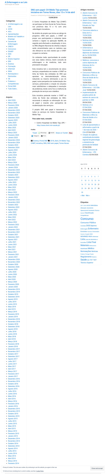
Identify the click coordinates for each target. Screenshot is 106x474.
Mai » (88, 195)
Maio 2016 (12, 396)
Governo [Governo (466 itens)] (83, 234)
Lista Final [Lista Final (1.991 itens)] (91, 242)
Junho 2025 (12, 125)
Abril (56, 141)
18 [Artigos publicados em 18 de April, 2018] (89, 184)
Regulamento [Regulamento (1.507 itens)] (86, 257)
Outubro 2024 (13, 145)
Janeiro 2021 (13, 257)
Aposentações (13, 34)
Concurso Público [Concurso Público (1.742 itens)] (88, 222)
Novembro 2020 (14, 262)
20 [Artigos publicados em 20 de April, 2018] (95, 184)
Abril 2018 (12, 339)
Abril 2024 (12, 160)
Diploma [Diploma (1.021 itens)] (93, 226)
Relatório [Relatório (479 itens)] (94, 257)
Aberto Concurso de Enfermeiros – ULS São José (91, 87)
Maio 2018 (12, 337)
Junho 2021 (12, 244)
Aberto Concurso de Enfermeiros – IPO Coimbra (90, 152)
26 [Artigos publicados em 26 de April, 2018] (92, 188)
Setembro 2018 (13, 327)
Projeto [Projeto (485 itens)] (92, 254)
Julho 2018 (12, 332)
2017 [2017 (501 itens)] (82, 205)
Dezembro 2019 (14, 289)
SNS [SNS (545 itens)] (88, 260)
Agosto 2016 (12, 389)
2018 (52, 141)
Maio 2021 (12, 247)
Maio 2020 (12, 277)
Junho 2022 (12, 215)
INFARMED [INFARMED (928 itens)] (84, 236)
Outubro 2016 (13, 384)
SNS (44, 143)
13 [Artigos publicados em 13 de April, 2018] (95, 180)
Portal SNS (12, 86)
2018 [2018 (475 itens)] (85, 205)
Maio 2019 (12, 307)
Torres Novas (64, 143)
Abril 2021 (12, 249)
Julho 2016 (12, 391)
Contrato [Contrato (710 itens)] (83, 226)
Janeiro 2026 (13, 108)
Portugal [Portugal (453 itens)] (87, 254)
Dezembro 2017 (14, 349)
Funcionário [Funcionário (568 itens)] (96, 231)
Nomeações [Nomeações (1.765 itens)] (86, 251)
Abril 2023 (12, 190)
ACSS (10, 29)
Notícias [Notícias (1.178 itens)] (95, 251)
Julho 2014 (12, 451)
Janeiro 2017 (13, 376)
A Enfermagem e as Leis (16, 2)
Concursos (12, 49)
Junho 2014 (12, 453)
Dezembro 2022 (14, 200)
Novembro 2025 (14, 113)
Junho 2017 (12, 364)
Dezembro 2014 (14, 438)
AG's (9, 32)
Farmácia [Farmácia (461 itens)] (89, 231)
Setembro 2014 (13, 446)
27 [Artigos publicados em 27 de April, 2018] (95, 188)
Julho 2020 (12, 272)
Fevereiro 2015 (13, 434)
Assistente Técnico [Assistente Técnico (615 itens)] (93, 210)
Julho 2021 (12, 242)
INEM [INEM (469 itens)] (91, 234)
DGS (9, 54)
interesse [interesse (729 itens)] (95, 236)
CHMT (33, 143)
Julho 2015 (12, 421)
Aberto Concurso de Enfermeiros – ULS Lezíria (90, 15)
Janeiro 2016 (13, 406)
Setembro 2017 (13, 356)
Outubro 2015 (13, 414)
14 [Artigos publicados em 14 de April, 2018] (98, 180)
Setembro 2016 (13, 386)
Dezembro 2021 (14, 230)
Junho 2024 (12, 155)
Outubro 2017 (13, 354)
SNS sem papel (52, 143)
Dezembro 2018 (14, 319)
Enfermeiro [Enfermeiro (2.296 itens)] (93, 228)
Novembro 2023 (14, 172)
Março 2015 (12, 431)
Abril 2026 (12, 100)
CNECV (10, 46)
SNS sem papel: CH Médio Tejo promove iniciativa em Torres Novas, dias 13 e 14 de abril (53, 11)
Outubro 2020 (13, 264)
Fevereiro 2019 (13, 314)
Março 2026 (12, 103)
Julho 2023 (12, 182)
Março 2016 (12, 401)
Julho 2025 (12, 123)
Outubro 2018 (13, 324)
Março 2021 (12, 252)
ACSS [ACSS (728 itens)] (88, 205)
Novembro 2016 (14, 381)
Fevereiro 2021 (13, 254)
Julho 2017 (12, 361)
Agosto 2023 (12, 180)
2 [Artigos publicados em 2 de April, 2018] (81, 176)
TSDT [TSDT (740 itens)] (95, 260)
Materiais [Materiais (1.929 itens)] (85, 245)
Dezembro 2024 (14, 140)
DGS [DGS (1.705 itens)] (88, 225)
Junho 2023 (12, 185)
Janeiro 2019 (13, 317)
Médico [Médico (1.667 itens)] (91, 248)
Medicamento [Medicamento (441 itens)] (92, 245)
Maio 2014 (12, 456)
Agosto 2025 (12, 120)
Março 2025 (12, 133)
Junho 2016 (12, 394)
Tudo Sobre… (13, 89)
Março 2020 (12, 282)
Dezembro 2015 (14, 409)
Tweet (35, 133)
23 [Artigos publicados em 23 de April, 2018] (82, 188)
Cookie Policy (40, 471)
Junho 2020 (12, 274)
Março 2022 (12, 222)
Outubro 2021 (13, 235)
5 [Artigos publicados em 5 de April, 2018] (91, 176)
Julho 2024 (12, 152)
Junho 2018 (12, 334)
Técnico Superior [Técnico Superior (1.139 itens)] (87, 263)
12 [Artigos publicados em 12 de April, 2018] (92, 180)
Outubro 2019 (13, 294)
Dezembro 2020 (14, 259)
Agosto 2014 (12, 448)
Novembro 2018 (14, 322)
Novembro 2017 (14, 351)
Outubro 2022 (13, 205)
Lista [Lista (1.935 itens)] (83, 239)
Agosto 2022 (12, 210)
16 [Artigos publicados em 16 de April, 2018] (82, 184)
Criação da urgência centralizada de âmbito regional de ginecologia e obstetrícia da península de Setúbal (91, 140)
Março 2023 (12, 192)
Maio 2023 (12, 187)
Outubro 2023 (13, 175)
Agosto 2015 (12, 419)
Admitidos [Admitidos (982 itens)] (94, 205)
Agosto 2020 (12, 269)
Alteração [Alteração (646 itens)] (83, 208)
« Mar (83, 195)
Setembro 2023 (13, 177)
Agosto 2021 (12, 240)
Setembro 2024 (13, 148)
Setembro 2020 (13, 267)
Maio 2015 (12, 426)
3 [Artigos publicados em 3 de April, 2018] (85, 176)
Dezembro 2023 (14, 170)
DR (9, 56)
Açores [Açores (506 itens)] (82, 213)
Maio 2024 (12, 157)
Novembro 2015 (14, 411)
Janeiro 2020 (13, 287)
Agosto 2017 (12, 359)
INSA (10, 71)
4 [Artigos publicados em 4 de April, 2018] (88, 176)
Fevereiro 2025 (13, 135)
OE (9, 79)
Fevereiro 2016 (13, 404)
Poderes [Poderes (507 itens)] (83, 254)
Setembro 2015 (13, 416)
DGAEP (10, 51)
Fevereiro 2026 (13, 105)
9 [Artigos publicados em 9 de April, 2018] (81, 180)
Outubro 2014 (13, 443)
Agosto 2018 (12, 329)
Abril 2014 (12, 458)
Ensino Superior (14, 59)
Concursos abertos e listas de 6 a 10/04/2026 (90, 32)
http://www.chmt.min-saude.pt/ (48, 125)
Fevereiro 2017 (13, 374)
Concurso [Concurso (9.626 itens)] (87, 219)
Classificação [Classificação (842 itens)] (89, 213)
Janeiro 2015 (13, 436)
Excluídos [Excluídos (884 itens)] (84, 231)
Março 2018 (12, 341)
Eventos (11, 64)
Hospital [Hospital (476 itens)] (87, 234)
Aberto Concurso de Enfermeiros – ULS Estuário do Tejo (90, 22)
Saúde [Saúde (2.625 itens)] (84, 259)
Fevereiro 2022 (13, 225)
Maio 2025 (12, 128)
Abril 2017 (12, 369)
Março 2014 (12, 461)
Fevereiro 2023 (13, 195)
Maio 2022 (12, 217)
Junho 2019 (12, 304)
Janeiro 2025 (13, 138)
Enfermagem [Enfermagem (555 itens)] (84, 229)
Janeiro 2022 (13, 227)
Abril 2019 (12, 309)
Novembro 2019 (14, 292)
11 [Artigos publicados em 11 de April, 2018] (89, 180)
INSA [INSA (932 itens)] (90, 236)
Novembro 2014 (14, 441)
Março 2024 (12, 162)
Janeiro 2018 (13, 346)
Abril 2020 (12, 279)
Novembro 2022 (14, 202)
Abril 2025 (12, 130)
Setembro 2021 (13, 237)
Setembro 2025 (13, 118)
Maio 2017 (12, 366)
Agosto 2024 (12, 150)
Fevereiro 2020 (13, 284)
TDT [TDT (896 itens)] (91, 260)
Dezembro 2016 (14, 379)
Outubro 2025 (13, 115)
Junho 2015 (12, 424)
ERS (9, 61)
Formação (12, 66)
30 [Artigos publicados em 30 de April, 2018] (82, 192)
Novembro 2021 (14, 232)
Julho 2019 (12, 302)
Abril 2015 (12, 429)
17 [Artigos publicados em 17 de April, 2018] (85, 184)
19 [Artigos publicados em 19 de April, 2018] (92, 184)
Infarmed (11, 69)
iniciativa (39, 143)
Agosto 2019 (12, 299)
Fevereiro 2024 (13, 165)
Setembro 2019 (13, 297)
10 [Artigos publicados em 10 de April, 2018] (85, 180)
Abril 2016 (12, 399)
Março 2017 (12, 371)
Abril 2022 (12, 220)
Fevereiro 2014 (13, 463)
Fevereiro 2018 (13, 344)
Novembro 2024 (14, 143)
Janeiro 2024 (13, 167)
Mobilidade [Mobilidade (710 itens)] (84, 248)
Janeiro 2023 (13, 197)
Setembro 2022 (13, 207)
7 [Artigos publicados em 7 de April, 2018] (98, 176)
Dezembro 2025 (14, 110)
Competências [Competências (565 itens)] (85, 215)
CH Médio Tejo (64, 141)
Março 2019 (12, 312)
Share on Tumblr (62, 133)
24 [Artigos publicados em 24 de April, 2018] (85, 188)
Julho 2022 (12, 212)
